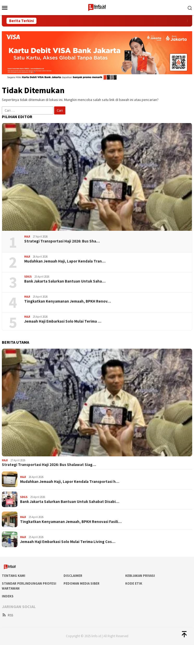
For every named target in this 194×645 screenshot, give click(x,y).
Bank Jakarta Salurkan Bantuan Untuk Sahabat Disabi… (69, 501)
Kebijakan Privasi (140, 575)
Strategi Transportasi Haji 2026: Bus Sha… (62, 241)
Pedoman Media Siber (81, 583)
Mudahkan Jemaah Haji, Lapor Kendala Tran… (64, 261)
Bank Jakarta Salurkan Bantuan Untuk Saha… (64, 281)
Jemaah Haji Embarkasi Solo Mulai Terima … (62, 321)
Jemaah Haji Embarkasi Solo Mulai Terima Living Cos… (67, 541)
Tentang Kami (13, 575)
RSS (7, 615)
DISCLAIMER (73, 575)
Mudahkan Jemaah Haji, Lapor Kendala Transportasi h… (69, 481)
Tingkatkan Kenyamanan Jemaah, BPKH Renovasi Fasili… (71, 521)
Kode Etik (133, 583)
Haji (27, 236)
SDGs (28, 276)
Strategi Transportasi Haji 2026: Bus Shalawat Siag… (49, 464)
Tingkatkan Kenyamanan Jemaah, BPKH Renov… (67, 301)
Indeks (8, 596)
